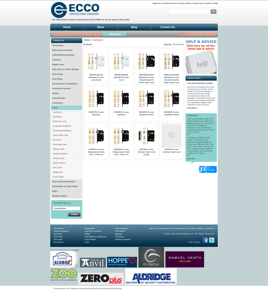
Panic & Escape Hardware (63, 182)
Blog (134, 27)
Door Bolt (58, 234)
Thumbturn (119, 237)
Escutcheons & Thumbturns (64, 84)
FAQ (216, 3)
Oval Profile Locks (60, 135)
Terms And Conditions (195, 228)
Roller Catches (59, 163)
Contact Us (197, 3)
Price (175, 44)
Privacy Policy (185, 3)
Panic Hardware (122, 228)
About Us (157, 3)
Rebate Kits (58, 172)
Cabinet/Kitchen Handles (63, 55)
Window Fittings (59, 196)
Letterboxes (57, 103)
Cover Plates (58, 177)
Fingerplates (89, 228)
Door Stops (57, 79)
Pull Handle (120, 231)
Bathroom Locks (59, 121)
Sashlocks (57, 112)
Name (181, 44)
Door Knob (58, 237)
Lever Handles (58, 98)
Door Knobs (57, 74)
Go (214, 11)
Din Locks (57, 140)
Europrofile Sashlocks (62, 126)
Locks (55, 108)
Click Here (115, 34)
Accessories (57, 45)
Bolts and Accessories (62, 50)
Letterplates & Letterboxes (95, 237)
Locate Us (208, 3)
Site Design (194, 242)
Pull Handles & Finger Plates (65, 186)
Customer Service (170, 3)
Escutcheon (58, 242)
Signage (118, 234)
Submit (74, 214)
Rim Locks (57, 167)
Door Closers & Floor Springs (65, 69)
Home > (88, 40)
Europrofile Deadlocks (62, 131)
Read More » (192, 108)
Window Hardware (123, 239)
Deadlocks (57, 117)
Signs (54, 191)
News (100, 27)
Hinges (55, 93)
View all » (191, 159)
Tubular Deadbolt (60, 154)
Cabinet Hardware (61, 231)
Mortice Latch (58, 158)
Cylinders (56, 60)
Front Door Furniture (61, 88)
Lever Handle (90, 239)
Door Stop (58, 239)
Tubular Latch (58, 149)
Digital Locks (58, 64)
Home (67, 27)
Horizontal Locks (60, 144)
